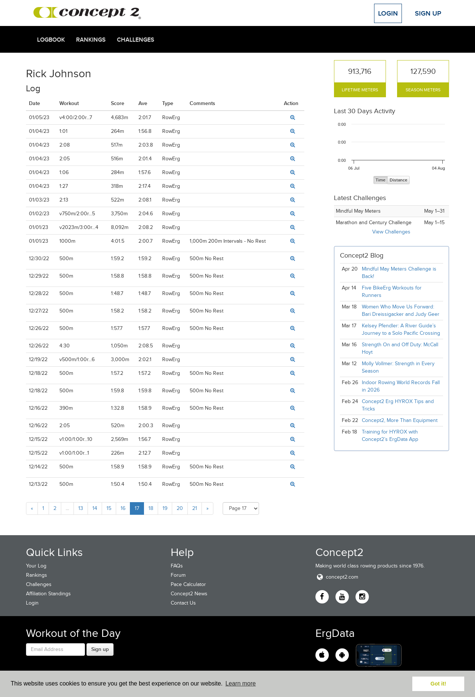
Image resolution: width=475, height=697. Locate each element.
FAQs (177, 566)
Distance (398, 180)
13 (80, 508)
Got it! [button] (438, 684)
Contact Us (183, 603)
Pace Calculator (188, 584)
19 (165, 508)
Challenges (135, 39)
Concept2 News (189, 593)
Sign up (100, 649)
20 (180, 508)
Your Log (36, 566)
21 (194, 508)
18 (150, 508)
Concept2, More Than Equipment (400, 420)
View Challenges (391, 232)
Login (388, 13)
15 (109, 508)
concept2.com (336, 577)
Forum (178, 575)
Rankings (91, 39)
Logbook (51, 39)
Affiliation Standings (48, 593)
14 (94, 508)
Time (381, 180)
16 (123, 508)
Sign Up (428, 13)
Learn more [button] (240, 683)
